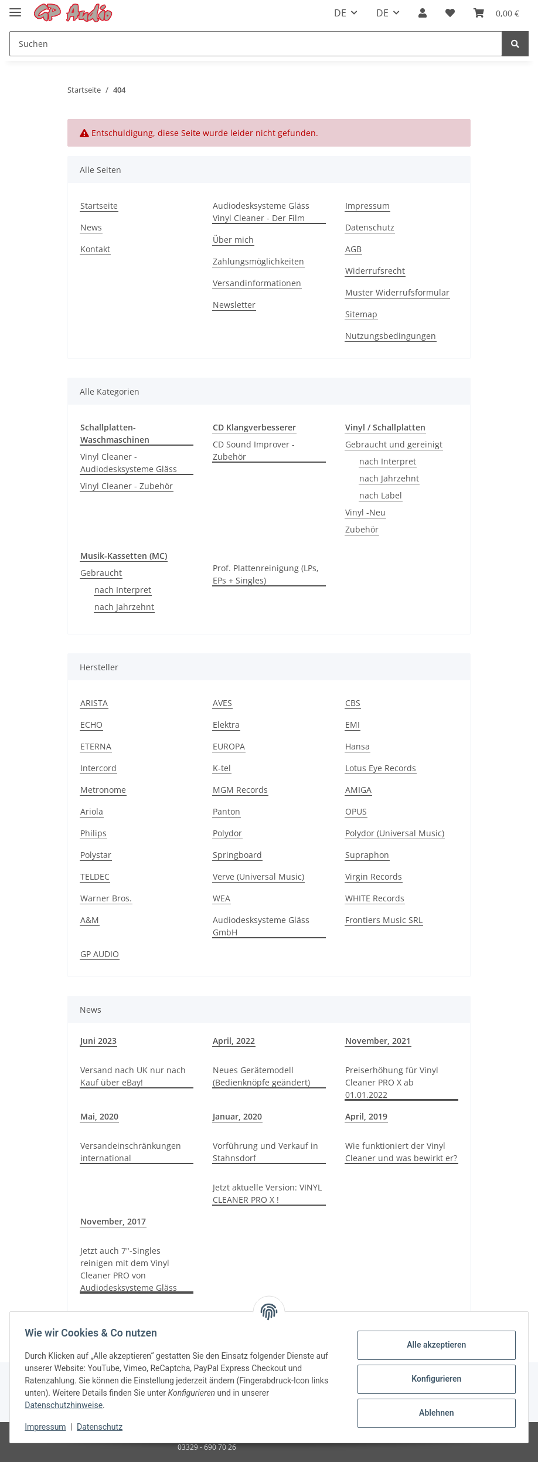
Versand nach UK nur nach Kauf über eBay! (133, 1076)
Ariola (91, 811)
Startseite (99, 205)
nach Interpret (387, 461)
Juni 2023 (98, 1040)
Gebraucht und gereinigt (393, 444)
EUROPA (229, 746)
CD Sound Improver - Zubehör (254, 450)
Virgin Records (373, 876)
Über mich (233, 239)
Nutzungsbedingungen (390, 335)
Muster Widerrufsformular (397, 292)
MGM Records (240, 789)
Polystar (95, 854)
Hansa (357, 746)
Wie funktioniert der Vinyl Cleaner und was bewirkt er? (401, 1152)
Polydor (227, 833)
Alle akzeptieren (432, 1344)
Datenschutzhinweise (68, 1405)
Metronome (103, 789)
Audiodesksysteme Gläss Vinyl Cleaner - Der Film (261, 211)
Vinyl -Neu (365, 512)
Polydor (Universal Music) (394, 833)
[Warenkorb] (496, 13)
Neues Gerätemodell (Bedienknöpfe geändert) (261, 1076)
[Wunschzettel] (450, 13)
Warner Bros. (106, 898)
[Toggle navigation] (15, 7)
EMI (352, 724)
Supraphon (367, 854)
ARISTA (94, 702)
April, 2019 (366, 1116)
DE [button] (340, 12)
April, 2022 (234, 1040)
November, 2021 (378, 1040)
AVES (222, 702)
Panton (226, 811)
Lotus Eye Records (380, 768)
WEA (221, 898)
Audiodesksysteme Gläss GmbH (261, 926)
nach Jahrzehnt (389, 478)
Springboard (237, 854)
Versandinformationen (257, 283)
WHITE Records (374, 898)
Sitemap (361, 314)
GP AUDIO (99, 953)
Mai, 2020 (99, 1116)
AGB (353, 249)
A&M (89, 919)
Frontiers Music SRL (384, 919)
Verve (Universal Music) (258, 876)
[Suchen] (255, 43)
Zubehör (362, 529)
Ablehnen (432, 1412)
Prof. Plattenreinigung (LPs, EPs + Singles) (266, 574)
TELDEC (95, 876)
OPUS (356, 811)
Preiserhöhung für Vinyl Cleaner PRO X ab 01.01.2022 (391, 1082)
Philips (93, 833)
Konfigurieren (432, 1378)
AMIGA (358, 789)
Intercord (98, 768)
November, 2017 (113, 1221)
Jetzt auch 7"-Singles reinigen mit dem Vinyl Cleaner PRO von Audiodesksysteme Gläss (128, 1269)
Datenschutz (104, 1427)
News (91, 227)
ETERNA (95, 746)
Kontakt (95, 249)
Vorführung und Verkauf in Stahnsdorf (265, 1152)
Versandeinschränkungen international (130, 1152)
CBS (352, 702)
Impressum (49, 1427)
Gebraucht (101, 572)
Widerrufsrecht (375, 270)
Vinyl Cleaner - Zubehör (126, 485)
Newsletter (234, 304)
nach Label (380, 495)
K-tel (222, 768)
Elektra (226, 724)
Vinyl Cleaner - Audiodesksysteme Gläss (128, 462)
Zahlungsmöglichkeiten (258, 261)
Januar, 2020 (237, 1116)
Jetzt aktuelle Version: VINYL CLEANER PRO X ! (267, 1193)
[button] (422, 13)
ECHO (91, 724)
